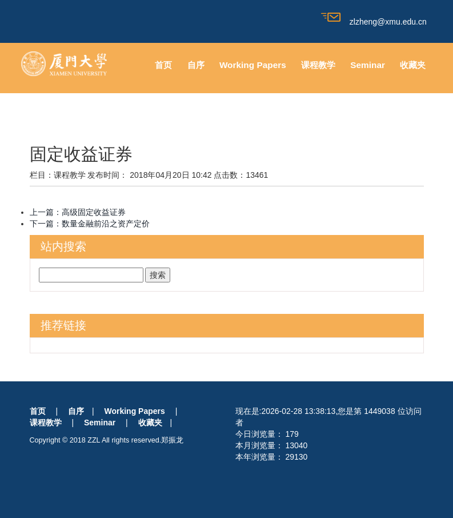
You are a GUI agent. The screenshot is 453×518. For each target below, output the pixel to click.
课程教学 (318, 65)
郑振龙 (172, 440)
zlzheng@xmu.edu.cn (374, 21)
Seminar (367, 65)
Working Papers (252, 65)
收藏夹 (413, 65)
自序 (196, 65)
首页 (163, 65)
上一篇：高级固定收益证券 (78, 212)
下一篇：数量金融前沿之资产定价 (90, 223)
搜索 (158, 275)
